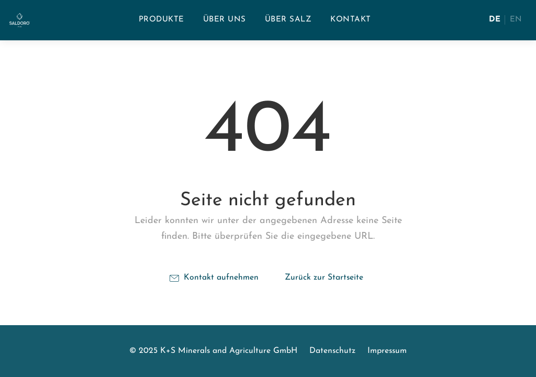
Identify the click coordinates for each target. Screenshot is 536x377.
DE (494, 20)
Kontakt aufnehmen (214, 278)
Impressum (387, 351)
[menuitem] (161, 20)
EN (516, 20)
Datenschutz (332, 351)
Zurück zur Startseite (324, 277)
